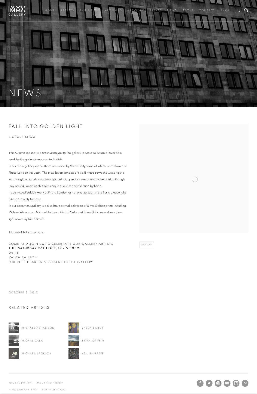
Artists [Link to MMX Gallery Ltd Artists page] (67, 10)
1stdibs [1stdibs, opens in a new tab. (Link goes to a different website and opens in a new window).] (245, 383)
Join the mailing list (227, 383)
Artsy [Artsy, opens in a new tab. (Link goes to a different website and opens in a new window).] (236, 383)
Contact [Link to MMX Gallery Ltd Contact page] (207, 10)
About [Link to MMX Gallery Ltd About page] (188, 10)
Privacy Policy (20, 383)
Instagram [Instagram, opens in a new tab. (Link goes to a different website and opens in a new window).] (218, 383)
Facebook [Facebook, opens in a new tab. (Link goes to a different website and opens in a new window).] (200, 383)
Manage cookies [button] (50, 383)
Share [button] (147, 244)
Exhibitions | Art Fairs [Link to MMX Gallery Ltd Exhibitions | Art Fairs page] (101, 10)
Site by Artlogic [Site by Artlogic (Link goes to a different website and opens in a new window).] (54, 390)
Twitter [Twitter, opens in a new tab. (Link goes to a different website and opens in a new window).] (209, 383)
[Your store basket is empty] (245, 10)
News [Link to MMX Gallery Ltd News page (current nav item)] (172, 10)
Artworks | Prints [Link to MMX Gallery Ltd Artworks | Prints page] (144, 10)
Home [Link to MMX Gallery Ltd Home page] (50, 10)
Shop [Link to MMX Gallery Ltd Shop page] (225, 10)
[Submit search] (239, 10)
